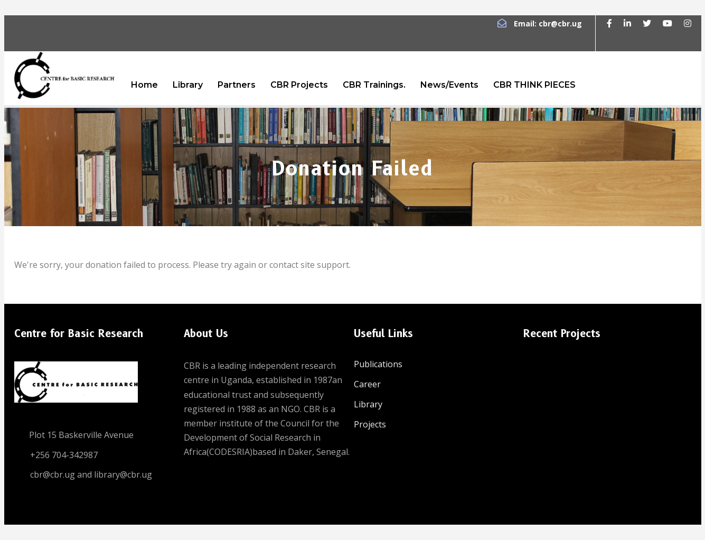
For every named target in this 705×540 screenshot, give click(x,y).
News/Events (449, 85)
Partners (237, 85)
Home (144, 85)
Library (188, 85)
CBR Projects (299, 85)
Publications (378, 364)
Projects (370, 424)
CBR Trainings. (374, 85)
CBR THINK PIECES (534, 85)
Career (367, 384)
